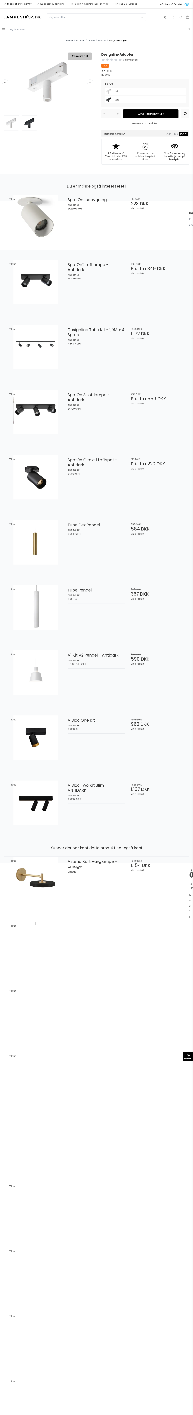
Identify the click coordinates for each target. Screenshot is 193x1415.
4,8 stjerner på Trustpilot (171, 4)
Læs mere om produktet (145, 123)
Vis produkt (137, 208)
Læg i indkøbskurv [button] (150, 113)
